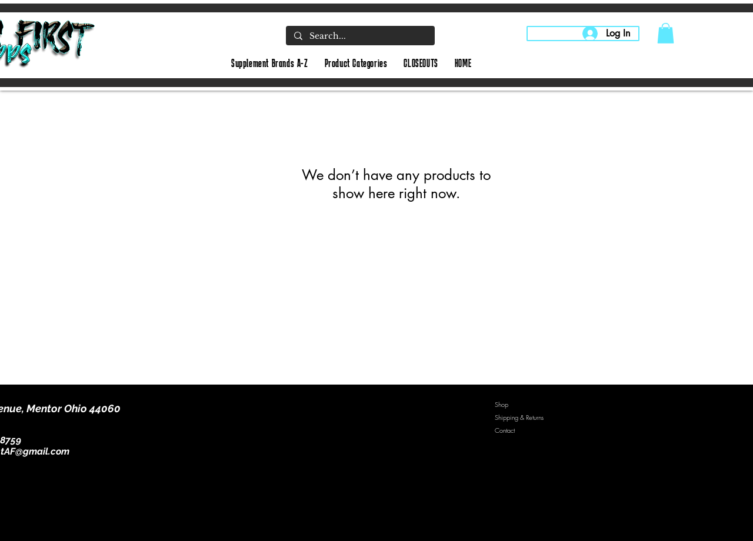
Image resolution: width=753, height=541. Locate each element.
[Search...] (359, 36)
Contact (505, 430)
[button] (665, 33)
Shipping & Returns (519, 417)
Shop (501, 404)
